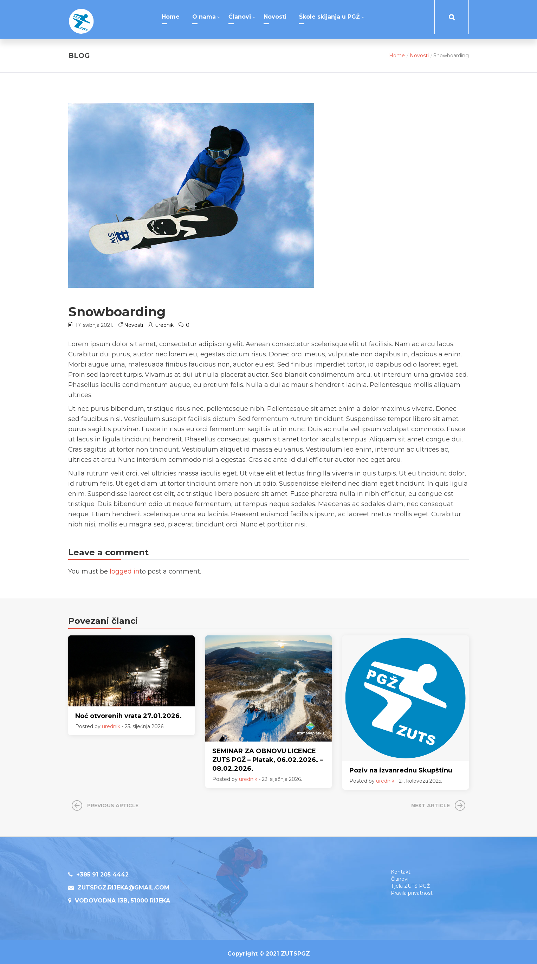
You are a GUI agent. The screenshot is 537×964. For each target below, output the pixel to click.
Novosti (275, 16)
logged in (125, 567)
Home (171, 16)
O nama (204, 16)
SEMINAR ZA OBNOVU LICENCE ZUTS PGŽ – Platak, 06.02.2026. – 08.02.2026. (267, 755)
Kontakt (400, 868)
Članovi (239, 16)
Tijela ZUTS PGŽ (410, 882)
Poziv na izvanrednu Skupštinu (400, 766)
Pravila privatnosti (412, 889)
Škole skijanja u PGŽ (329, 16)
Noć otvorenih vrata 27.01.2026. (128, 712)
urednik (164, 321)
